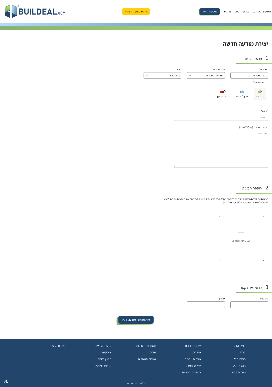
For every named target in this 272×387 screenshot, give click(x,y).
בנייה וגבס (240, 346)
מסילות (196, 352)
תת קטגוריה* (218, 69)
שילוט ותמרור (193, 366)
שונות (152, 352)
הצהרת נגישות (58, 346)
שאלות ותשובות (147, 359)
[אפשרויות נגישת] (6, 381)
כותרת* (264, 111)
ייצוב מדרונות (193, 346)
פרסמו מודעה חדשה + (136, 11)
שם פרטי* (263, 298)
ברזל (243, 352)
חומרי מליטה (238, 366)
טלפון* (221, 298)
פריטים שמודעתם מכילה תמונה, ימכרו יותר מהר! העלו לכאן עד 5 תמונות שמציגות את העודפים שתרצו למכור (216, 199)
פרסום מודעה (103, 346)
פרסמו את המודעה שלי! (136, 320)
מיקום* (178, 69)
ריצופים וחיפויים (191, 372)
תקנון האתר (104, 359)
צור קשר (227, 11)
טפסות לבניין (238, 372)
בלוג (237, 11)
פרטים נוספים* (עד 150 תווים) (253, 127)
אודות (246, 11)
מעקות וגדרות (193, 359)
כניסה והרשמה (209, 11)
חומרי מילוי (239, 359)
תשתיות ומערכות (146, 346)
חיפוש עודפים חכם (262, 11)
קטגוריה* (263, 69)
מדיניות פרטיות (102, 366)
